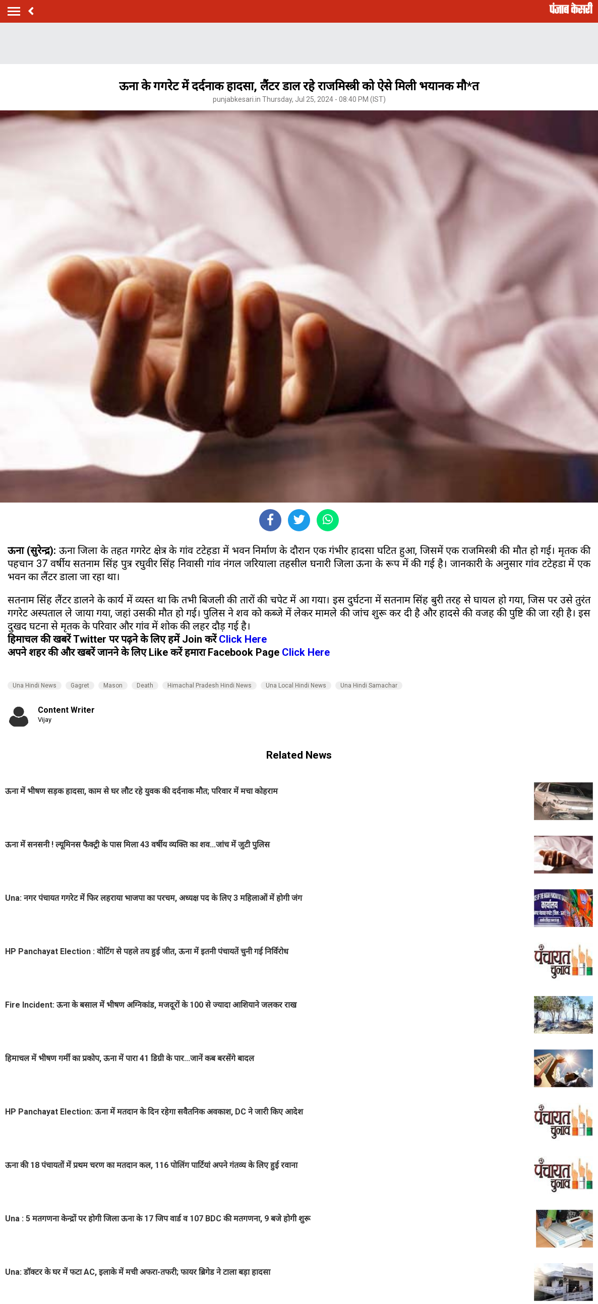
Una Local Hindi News (296, 685)
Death (145, 685)
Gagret (80, 685)
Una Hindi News (34, 685)
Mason (113, 685)
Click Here (243, 639)
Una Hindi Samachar (368, 685)
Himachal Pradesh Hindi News (209, 685)
